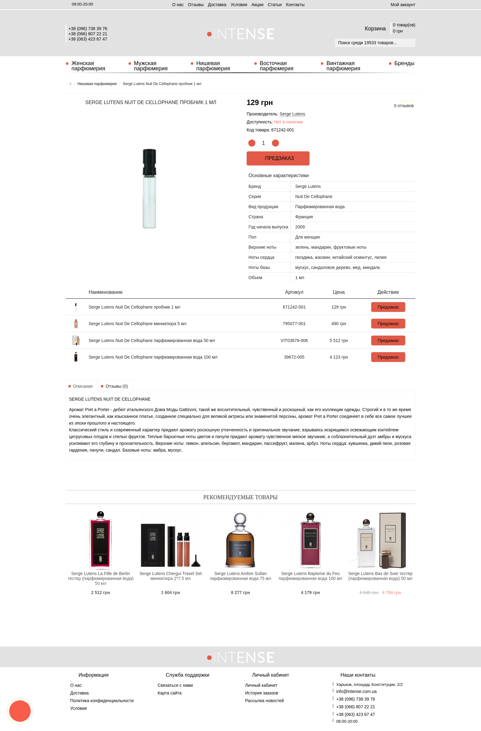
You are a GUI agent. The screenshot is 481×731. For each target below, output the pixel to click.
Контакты (295, 4)
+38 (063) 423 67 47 (87, 39)
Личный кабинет (261, 685)
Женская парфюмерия (88, 66)
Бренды (404, 63)
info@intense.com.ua (356, 691)
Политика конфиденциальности (102, 700)
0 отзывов (404, 105)
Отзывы (195, 4)
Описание (83, 386)
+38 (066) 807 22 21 (87, 33)
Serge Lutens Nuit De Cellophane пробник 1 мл (134, 307)
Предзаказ (278, 158)
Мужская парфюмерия (151, 66)
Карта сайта (170, 692)
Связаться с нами (175, 685)
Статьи (275, 4)
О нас (177, 4)
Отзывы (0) (117, 386)
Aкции (258, 4)
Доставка (217, 4)
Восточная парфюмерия (277, 66)
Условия (239, 4)
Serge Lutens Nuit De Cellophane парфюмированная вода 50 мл (152, 340)
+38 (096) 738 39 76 (87, 28)
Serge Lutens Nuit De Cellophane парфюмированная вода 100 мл (153, 357)
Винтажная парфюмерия (343, 66)
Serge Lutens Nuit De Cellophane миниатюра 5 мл (138, 323)
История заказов (261, 692)
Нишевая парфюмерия (213, 66)
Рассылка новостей (264, 700)
